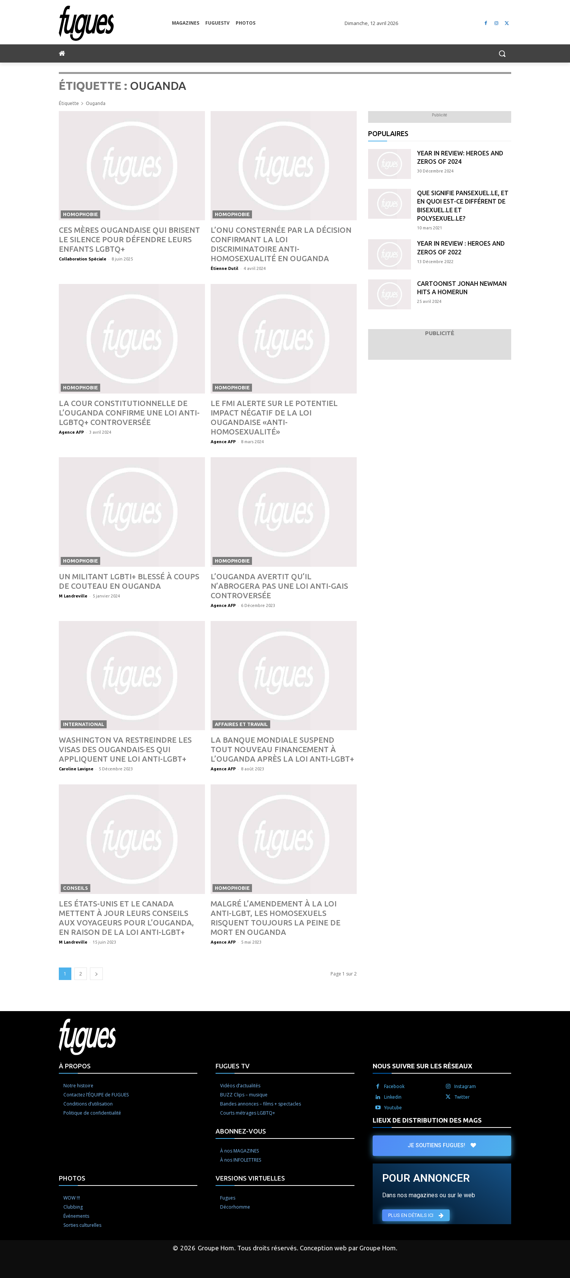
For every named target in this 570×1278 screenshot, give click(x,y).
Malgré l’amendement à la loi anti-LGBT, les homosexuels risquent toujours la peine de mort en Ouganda (275, 917)
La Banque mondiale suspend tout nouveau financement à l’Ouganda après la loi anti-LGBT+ (282, 749)
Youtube (393, 1107)
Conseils (75, 888)
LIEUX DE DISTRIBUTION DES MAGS (427, 1120)
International (83, 724)
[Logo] (115, 23)
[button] (502, 53)
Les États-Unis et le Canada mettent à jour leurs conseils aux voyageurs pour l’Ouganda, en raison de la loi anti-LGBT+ (126, 917)
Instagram (465, 1086)
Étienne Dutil (224, 268)
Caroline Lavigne (76, 769)
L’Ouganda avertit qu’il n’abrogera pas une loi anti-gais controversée (279, 586)
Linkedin (393, 1097)
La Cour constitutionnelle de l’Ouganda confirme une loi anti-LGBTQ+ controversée (129, 413)
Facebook (394, 1086)
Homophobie (80, 214)
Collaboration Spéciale (82, 259)
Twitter (462, 1097)
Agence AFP (71, 432)
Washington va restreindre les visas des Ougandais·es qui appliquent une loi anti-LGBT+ (125, 749)
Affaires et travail (241, 724)
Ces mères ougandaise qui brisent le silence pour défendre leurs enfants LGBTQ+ (129, 239)
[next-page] (96, 974)
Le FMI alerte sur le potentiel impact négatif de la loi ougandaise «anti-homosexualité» (274, 417)
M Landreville (73, 596)
